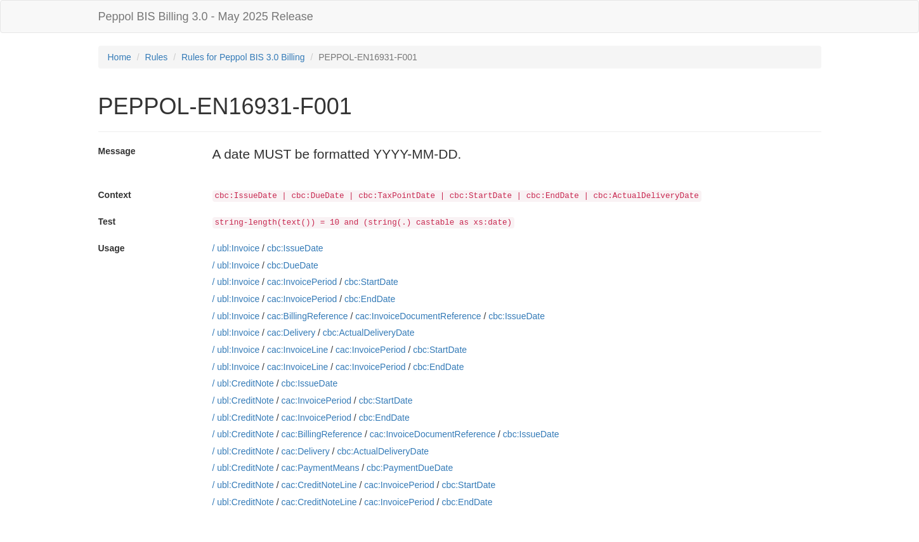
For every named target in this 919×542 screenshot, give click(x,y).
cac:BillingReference (307, 316)
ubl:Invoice (238, 248)
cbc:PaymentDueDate (410, 468)
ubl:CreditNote (245, 383)
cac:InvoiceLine (298, 350)
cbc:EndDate (369, 299)
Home (119, 57)
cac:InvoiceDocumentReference (418, 316)
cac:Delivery (291, 332)
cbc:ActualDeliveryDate (369, 332)
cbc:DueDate (292, 265)
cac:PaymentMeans (320, 468)
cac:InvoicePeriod (302, 282)
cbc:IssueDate (295, 248)
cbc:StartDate (371, 282)
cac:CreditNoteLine (318, 485)
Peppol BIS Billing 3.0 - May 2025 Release (205, 16)
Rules (156, 57)
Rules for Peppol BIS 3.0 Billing (243, 57)
